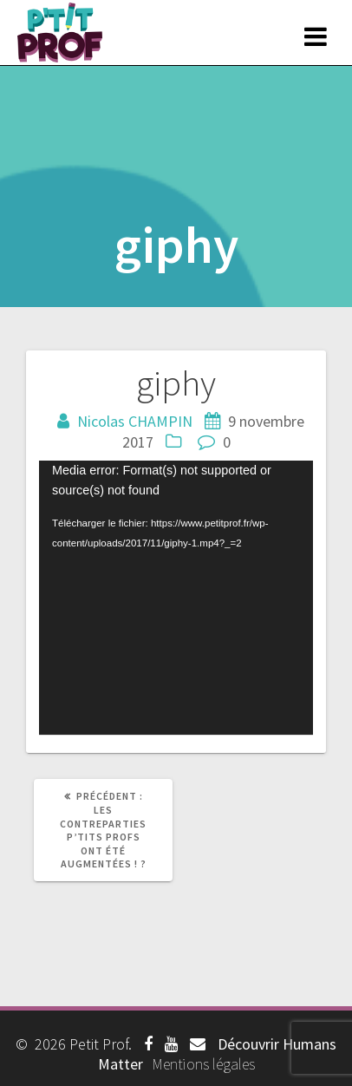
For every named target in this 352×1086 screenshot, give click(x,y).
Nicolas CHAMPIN (134, 421)
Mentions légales (203, 1064)
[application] (176, 598)
